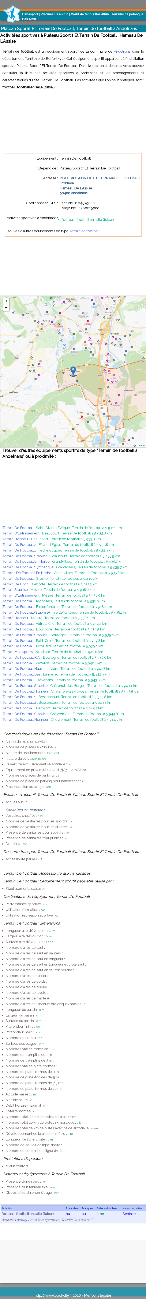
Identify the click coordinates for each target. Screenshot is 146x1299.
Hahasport (30, 14)
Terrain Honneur (15, 539)
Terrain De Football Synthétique (28, 567)
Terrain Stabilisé (15, 590)
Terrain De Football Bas (21, 674)
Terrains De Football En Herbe (27, 573)
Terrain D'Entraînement (21, 533)
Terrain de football (84, 231)
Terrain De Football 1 (19, 550)
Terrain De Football (18, 528)
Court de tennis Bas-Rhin (90, 14)
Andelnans (122, 51)
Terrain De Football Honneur (25, 691)
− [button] (6, 308)
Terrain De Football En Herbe (26, 561)
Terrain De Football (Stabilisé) (26, 612)
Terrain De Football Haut (22, 668)
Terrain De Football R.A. (21, 657)
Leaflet (141, 445)
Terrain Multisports (18, 652)
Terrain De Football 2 (19, 544)
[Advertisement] (69, 123)
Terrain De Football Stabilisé (25, 556)
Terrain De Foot (15, 584)
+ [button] (6, 301)
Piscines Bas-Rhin (54, 14)
